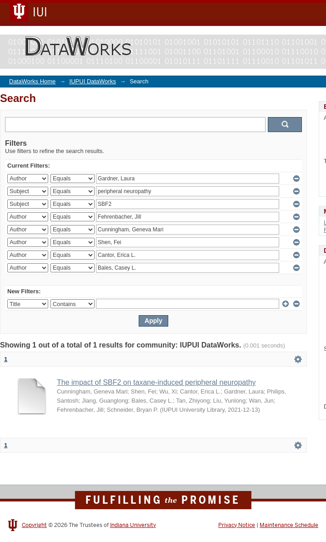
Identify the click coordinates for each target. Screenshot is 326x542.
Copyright (34, 525)
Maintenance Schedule (289, 525)
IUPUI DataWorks (93, 81)
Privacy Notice (236, 525)
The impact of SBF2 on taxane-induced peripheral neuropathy (156, 382)
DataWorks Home (32, 81)
